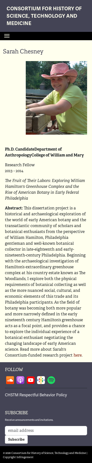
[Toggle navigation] (7, 36)
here (78, 355)
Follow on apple (20, 380)
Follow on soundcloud (10, 380)
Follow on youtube (31, 380)
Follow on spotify (51, 380)
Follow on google (41, 380)
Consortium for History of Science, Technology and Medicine (44, 16)
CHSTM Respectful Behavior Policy (36, 395)
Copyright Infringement (18, 457)
